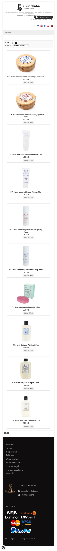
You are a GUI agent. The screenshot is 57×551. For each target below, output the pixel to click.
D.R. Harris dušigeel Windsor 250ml (26, 345)
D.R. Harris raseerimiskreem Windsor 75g (25, 192)
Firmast (9, 448)
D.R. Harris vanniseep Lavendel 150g (26, 307)
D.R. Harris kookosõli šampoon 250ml (26, 420)
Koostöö (10, 473)
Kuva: (7, 42)
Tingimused (11, 451)
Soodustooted (13, 462)
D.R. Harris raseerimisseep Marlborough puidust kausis (26, 115)
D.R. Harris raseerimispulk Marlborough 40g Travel (26, 231)
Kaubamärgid (12, 466)
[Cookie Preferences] (3, 547)
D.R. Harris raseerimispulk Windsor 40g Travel (26, 270)
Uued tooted (12, 459)
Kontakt (10, 444)
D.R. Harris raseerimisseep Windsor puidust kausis (25, 77)
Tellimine (10, 455)
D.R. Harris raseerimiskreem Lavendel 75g (26, 154)
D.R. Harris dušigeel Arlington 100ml (26, 383)
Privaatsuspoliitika (14, 470)
